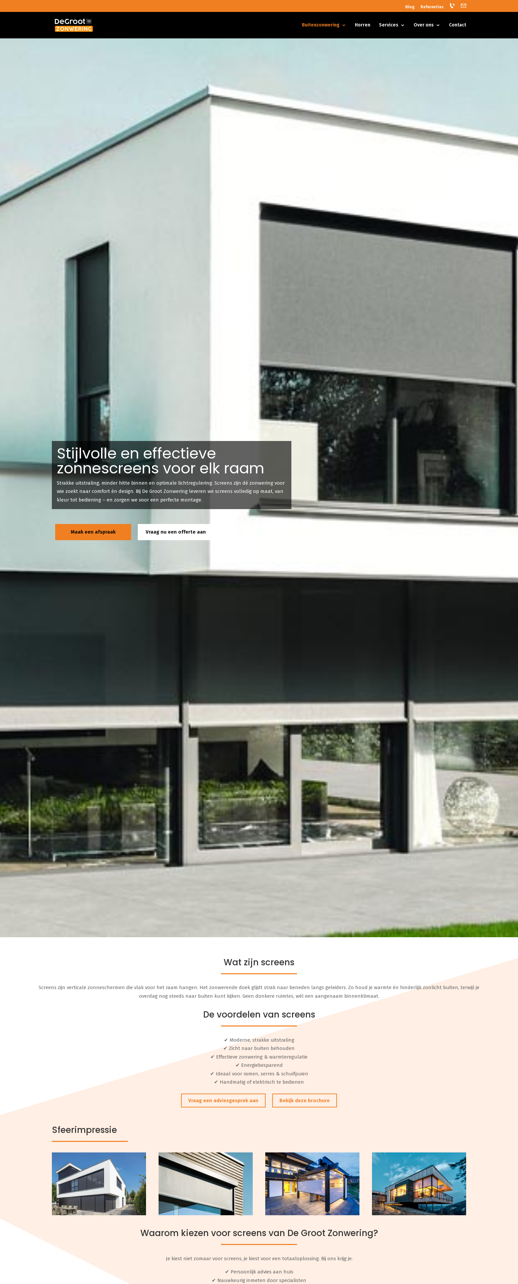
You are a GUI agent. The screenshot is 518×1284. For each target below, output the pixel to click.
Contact (457, 25)
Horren (362, 25)
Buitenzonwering (321, 25)
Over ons (424, 25)
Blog (410, 7)
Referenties (432, 7)
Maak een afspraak (93, 532)
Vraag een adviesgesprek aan (223, 1100)
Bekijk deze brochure (304, 1100)
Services (388, 25)
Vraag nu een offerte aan (176, 532)
